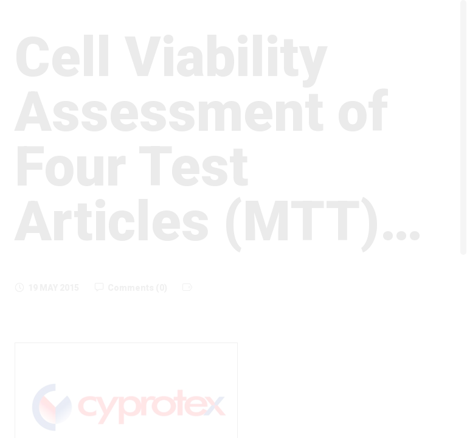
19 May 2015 (47, 288)
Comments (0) (130, 288)
